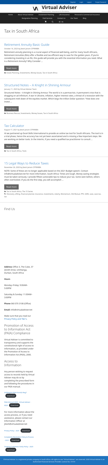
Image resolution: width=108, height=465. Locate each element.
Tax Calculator (14, 126)
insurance (39, 194)
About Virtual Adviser (26, 14)
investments (49, 194)
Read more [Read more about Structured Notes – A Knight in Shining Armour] (11, 108)
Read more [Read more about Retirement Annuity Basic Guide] (11, 68)
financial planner (27, 194)
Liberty (57, 194)
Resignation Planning (30, 18)
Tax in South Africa (50, 73)
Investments (25, 73)
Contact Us (61, 18)
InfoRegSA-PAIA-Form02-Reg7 (15, 392)
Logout (89, 2)
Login (81, 2)
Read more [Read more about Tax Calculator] (11, 146)
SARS (87, 194)
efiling (17, 194)
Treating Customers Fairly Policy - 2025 (18, 446)
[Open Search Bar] (52, 22)
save (91, 194)
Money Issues (36, 73)
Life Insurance (64, 14)
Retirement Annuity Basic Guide (26, 44)
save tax (97, 194)
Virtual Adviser (59, 7)
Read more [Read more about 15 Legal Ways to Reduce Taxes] (11, 187)
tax (5, 196)
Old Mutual (75, 194)
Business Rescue (13, 113)
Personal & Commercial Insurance (87, 14)
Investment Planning (46, 14)
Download (11, 396)
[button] (61, 22)
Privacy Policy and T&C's (15, 319)
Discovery (10, 194)
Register (73, 2)
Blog (84, 18)
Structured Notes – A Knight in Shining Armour (37, 85)
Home (10, 14)
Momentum (65, 194)
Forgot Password (100, 2)
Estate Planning (13, 73)
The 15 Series (27, 191)
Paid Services (47, 18)
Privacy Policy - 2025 (11, 431)
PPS (82, 194)
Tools (24, 151)
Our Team (74, 18)
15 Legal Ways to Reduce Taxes (26, 163)
